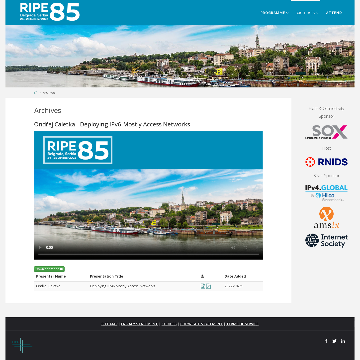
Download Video (49, 269)
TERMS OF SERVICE (242, 324)
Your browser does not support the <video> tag (148, 195)
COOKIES (169, 324)
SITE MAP (109, 324)
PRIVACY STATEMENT (139, 324)
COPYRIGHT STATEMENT (201, 324)
